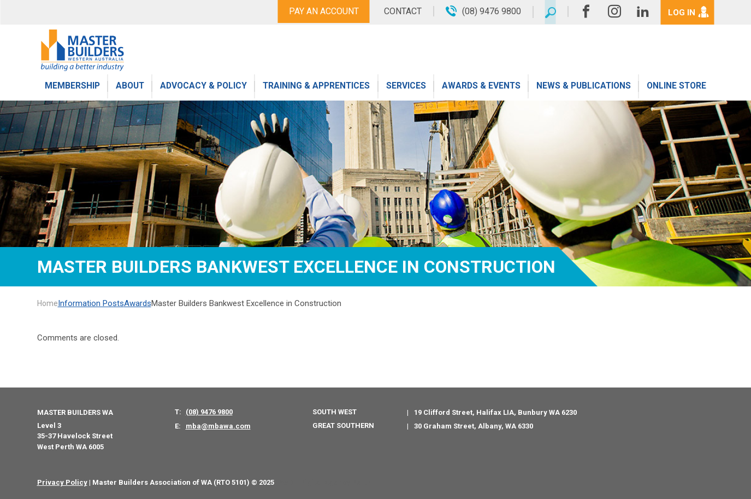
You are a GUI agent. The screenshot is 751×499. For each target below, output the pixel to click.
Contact (399, 11)
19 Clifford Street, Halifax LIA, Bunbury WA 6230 (495, 412)
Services (406, 89)
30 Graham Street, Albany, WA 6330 (473, 426)
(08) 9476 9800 (209, 412)
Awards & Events (480, 89)
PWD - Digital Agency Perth (324, 482)
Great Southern (343, 425)
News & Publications (583, 89)
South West (334, 412)
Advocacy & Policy (203, 89)
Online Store (676, 89)
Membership (72, 89)
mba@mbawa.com (218, 426)
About (129, 89)
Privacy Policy (62, 482)
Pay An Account (320, 11)
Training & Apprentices (316, 89)
